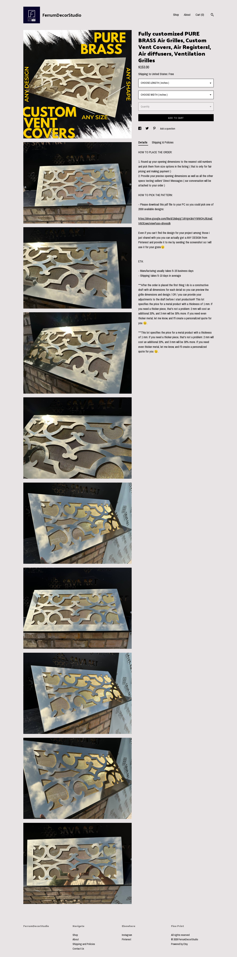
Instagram (127, 935)
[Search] (212, 15)
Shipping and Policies (84, 944)
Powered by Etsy (179, 944)
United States (159, 74)
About (187, 15)
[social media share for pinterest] (154, 128)
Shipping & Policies (162, 142)
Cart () (200, 15)
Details (143, 142)
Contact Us (78, 948)
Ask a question (167, 128)
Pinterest (126, 939)
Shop (176, 15)
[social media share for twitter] (147, 128)
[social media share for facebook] (140, 128)
